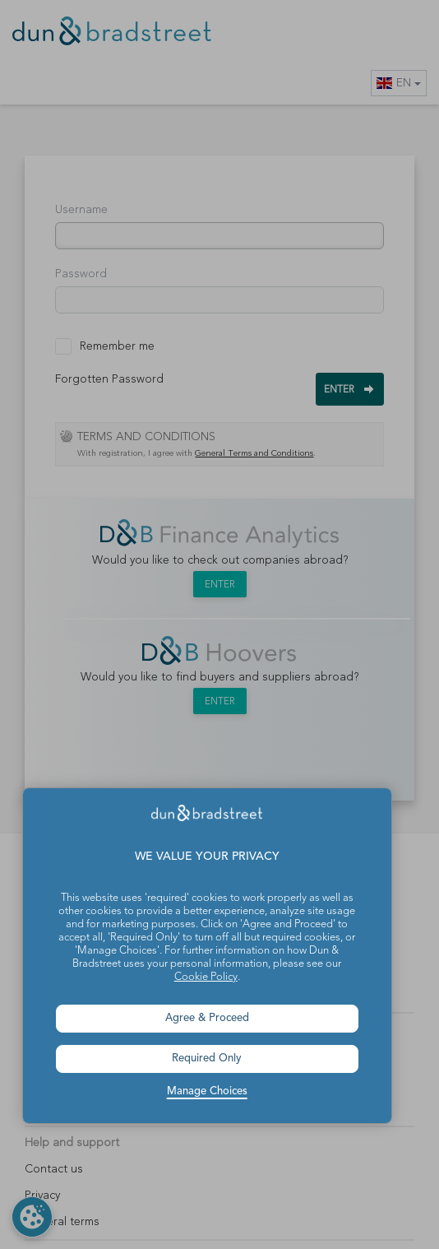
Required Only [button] (207, 1058)
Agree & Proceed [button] (207, 1018)
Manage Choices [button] (207, 1091)
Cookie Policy (206, 977)
